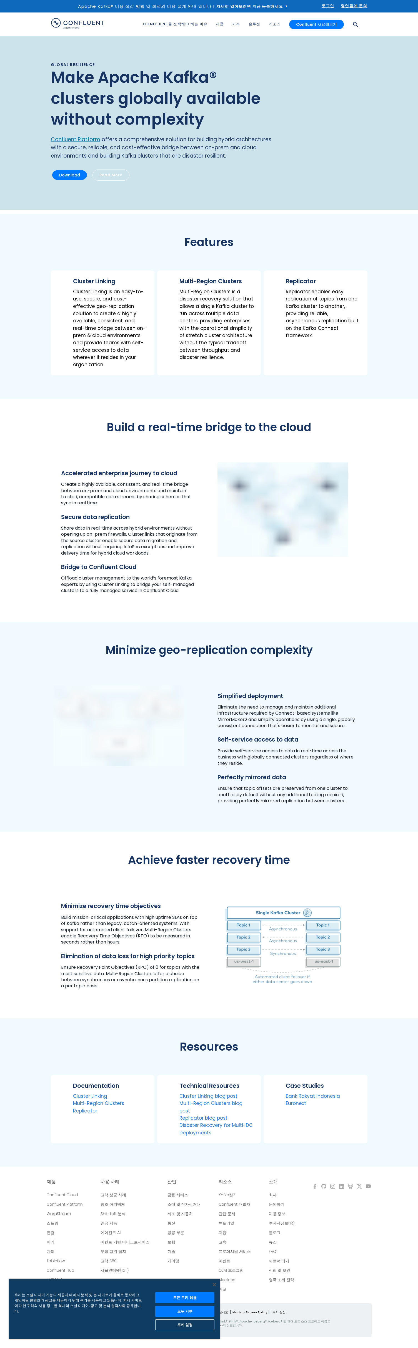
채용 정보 (277, 1214)
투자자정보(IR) (282, 1223)
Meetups (227, 1280)
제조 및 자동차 (180, 1214)
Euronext (296, 1103)
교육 (222, 1242)
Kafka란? (227, 1195)
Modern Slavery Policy (249, 1312)
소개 (273, 1182)
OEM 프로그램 (231, 1270)
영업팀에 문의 (354, 6)
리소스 (225, 1182)
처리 (50, 1242)
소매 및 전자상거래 (184, 1204)
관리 (50, 1251)
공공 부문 (175, 1232)
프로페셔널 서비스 (235, 1251)
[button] (102, 322)
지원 (222, 1232)
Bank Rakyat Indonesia (313, 1096)
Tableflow (56, 1261)
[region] (114, 1309)
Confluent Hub (60, 1270)
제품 (51, 1182)
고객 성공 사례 (113, 1195)
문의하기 (276, 1204)
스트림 (52, 1223)
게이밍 (173, 1261)
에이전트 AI (111, 1232)
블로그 (275, 1232)
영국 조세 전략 (281, 1280)
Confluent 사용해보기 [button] (316, 24)
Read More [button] (110, 175)
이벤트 (224, 1261)
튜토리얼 (226, 1223)
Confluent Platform (75, 139)
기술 (171, 1251)
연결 (50, 1232)
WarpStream (59, 1214)
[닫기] (214, 1284)
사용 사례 (110, 1182)
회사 (273, 1195)
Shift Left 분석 (113, 1214)
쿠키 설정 (279, 1312)
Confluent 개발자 (234, 1204)
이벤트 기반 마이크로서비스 (125, 1242)
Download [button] (69, 175)
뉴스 (273, 1242)
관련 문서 (227, 1214)
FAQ (272, 1251)
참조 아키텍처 (113, 1204)
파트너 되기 (279, 1261)
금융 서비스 (177, 1195)
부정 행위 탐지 (113, 1251)
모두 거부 (185, 1311)
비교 (222, 1289)
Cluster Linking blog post (208, 1096)
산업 (171, 1182)
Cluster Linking (90, 1096)
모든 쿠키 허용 (185, 1297)
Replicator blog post (203, 1118)
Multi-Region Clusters (98, 1103)
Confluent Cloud (62, 1195)
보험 (171, 1242)
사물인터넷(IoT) (115, 1270)
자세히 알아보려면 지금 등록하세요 (249, 6)
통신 (171, 1223)
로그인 (328, 6)
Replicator (85, 1110)
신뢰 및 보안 (280, 1270)
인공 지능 (109, 1223)
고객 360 (108, 1261)
